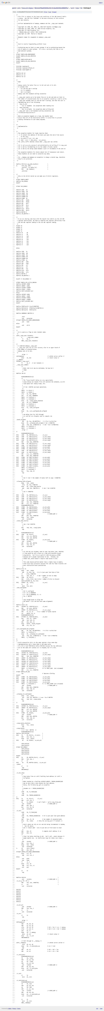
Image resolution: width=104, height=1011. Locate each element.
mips (77, 8)
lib (81, 8)
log (50, 12)
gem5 (14, 8)
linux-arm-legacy (27, 8)
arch (72, 8)
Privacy (14, 1008)
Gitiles (9, 1008)
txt (97, 1008)
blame (54, 12)
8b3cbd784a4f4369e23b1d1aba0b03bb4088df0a (51, 8)
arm (18, 8)
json (101, 1008)
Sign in (100, 2)
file (45, 12)
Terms (18, 1008)
